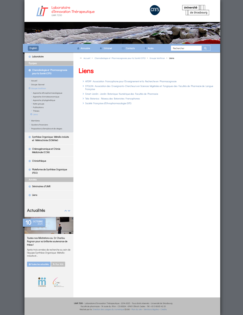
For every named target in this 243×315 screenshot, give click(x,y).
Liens (35, 114)
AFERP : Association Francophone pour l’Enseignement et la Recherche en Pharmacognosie (131, 81)
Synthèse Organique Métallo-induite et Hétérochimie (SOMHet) (50, 138)
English (33, 48)
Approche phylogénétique (44, 100)
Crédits (163, 309)
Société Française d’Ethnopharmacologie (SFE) (108, 103)
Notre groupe (38, 103)
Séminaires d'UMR (41, 186)
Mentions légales (151, 309)
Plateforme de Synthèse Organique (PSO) (49, 171)
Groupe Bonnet (37, 84)
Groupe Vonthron (157, 58)
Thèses (36, 110)
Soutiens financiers (39, 124)
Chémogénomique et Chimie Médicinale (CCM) (46, 150)
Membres (35, 120)
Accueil (87, 58)
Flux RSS (58, 264)
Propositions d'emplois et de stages (46, 128)
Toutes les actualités (39, 264)
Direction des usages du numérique (108, 309)
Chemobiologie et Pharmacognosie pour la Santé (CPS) (119, 58)
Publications (38, 107)
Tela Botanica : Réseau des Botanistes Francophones (112, 98)
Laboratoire (38, 56)
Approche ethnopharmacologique (47, 92)
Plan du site (136, 309)
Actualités (36, 210)
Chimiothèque (39, 160)
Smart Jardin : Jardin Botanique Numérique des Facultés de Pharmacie (121, 93)
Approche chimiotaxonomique (46, 96)
